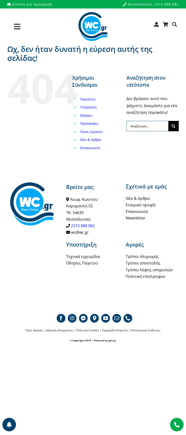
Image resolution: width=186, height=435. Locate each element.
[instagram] (72, 318)
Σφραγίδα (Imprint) (115, 330)
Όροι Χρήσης (34, 330)
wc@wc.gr (80, 232)
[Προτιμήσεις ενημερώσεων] (9, 424)
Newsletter (136, 218)
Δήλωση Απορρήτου (59, 330)
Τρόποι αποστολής (143, 263)
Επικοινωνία (90, 148)
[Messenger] (83, 318)
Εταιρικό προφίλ (141, 205)
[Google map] (94, 318)
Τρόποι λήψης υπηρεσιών (149, 269)
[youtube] (105, 318)
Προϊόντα (87, 99)
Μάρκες (86, 115)
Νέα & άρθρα (90, 139)
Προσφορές (89, 123)
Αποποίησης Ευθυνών (146, 330)
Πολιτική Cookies (87, 330)
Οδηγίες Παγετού (82, 263)
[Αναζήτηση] (174, 26)
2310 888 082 (83, 225)
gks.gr (112, 340)
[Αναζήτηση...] (147, 126)
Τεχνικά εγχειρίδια (83, 256)
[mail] (116, 318)
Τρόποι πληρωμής (142, 256)
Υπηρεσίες (88, 107)
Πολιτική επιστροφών (145, 276)
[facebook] (61, 318)
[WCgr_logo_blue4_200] (93, 14)
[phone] (128, 318)
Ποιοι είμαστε (91, 131)
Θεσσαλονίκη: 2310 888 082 (151, 4)
